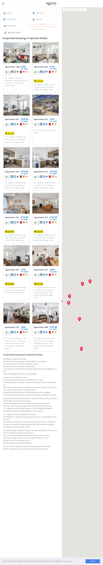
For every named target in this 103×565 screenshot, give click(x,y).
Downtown (19, 78)
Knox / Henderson (48, 87)
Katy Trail (16, 80)
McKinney (37, 293)
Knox (22, 80)
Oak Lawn (44, 293)
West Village (44, 90)
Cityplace (11, 78)
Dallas (12, 85)
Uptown (16, 83)
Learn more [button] (67, 561)
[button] (79, 319)
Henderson (8, 80)
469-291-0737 (12, 32)
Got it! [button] (93, 561)
